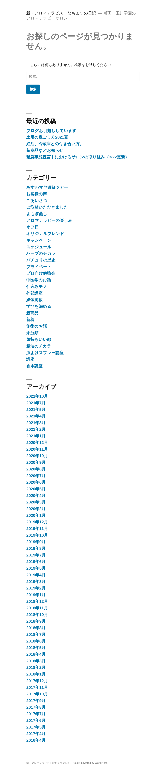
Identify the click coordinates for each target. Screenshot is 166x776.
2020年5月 (36, 489)
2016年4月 (36, 740)
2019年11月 (37, 528)
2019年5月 (36, 568)
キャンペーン (38, 240)
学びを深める (38, 306)
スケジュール (38, 247)
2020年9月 (36, 462)
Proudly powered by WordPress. (90, 763)
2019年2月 (36, 588)
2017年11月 (37, 687)
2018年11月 (37, 608)
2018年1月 (36, 674)
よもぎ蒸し (36, 214)
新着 (30, 319)
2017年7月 (36, 714)
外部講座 (34, 293)
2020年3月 (36, 502)
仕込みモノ (36, 286)
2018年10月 (37, 614)
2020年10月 (37, 456)
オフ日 (32, 227)
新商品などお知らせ (45, 150)
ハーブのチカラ (41, 253)
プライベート (38, 267)
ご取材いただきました (47, 207)
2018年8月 (36, 628)
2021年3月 (36, 423)
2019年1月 (36, 595)
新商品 (32, 313)
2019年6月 (36, 561)
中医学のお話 (38, 280)
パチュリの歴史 (40, 260)
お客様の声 (36, 194)
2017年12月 (37, 681)
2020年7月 (36, 476)
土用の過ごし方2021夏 (47, 137)
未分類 (32, 333)
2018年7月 (36, 634)
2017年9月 (36, 700)
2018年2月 (36, 667)
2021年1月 (36, 436)
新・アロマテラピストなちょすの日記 (61, 13)
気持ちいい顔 (38, 339)
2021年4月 (36, 416)
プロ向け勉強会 (40, 273)
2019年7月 (36, 555)
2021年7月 (36, 403)
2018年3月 (36, 661)
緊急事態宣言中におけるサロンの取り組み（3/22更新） (77, 157)
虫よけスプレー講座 (45, 353)
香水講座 (34, 366)
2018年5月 (36, 647)
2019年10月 (37, 535)
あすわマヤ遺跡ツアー (47, 187)
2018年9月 (36, 621)
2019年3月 (36, 581)
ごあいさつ (36, 200)
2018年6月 (36, 641)
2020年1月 (36, 515)
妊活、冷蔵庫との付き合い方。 (55, 144)
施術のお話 (36, 326)
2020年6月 (36, 482)
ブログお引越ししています (51, 130)
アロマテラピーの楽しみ (49, 220)
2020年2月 (36, 509)
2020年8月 (36, 469)
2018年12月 (37, 601)
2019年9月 (36, 542)
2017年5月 (36, 727)
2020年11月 (37, 449)
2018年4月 (36, 654)
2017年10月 (37, 694)
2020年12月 (37, 442)
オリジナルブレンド (45, 233)
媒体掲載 (34, 300)
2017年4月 (36, 733)
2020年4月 (36, 495)
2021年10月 (37, 396)
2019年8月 (36, 548)
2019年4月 (36, 575)
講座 (30, 359)
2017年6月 (36, 720)
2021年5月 (36, 409)
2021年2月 (36, 429)
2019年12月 (37, 522)
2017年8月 (36, 707)
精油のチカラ (38, 346)
